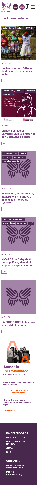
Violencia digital (19, 157)
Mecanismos (30, 91)
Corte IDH (19, 91)
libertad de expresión (11, 161)
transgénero (21, 223)
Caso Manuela (8, 91)
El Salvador (7, 157)
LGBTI (30, 223)
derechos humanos (10, 154)
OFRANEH (29, 28)
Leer (4, 80)
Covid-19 (23, 154)
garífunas (19, 28)
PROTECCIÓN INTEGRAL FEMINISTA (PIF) (18, 392)
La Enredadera (8, 28)
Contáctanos (10, 410)
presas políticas (9, 223)
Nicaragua (7, 219)
